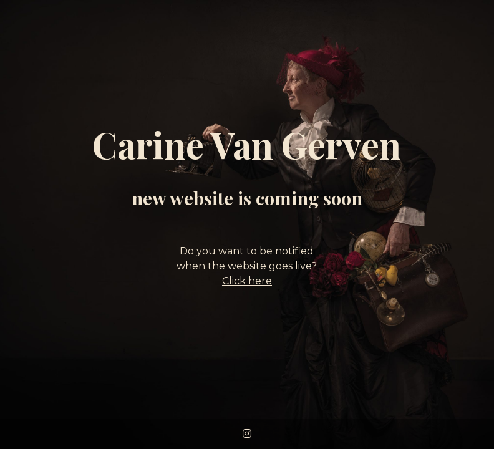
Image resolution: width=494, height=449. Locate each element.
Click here (247, 281)
